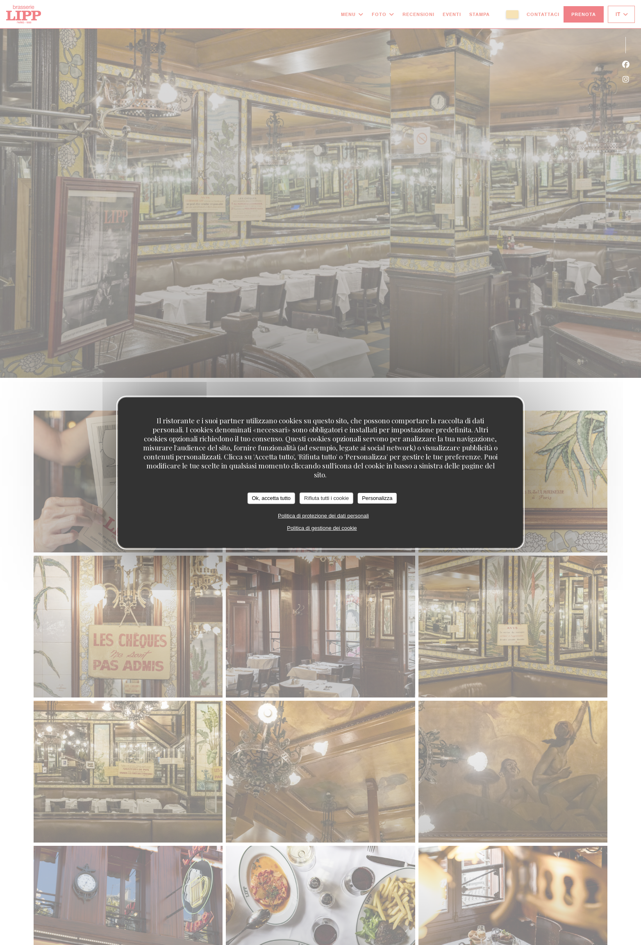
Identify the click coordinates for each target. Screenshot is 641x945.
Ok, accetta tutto (271, 498)
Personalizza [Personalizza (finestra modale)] (377, 498)
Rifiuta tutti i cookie (326, 498)
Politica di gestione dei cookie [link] (322, 528)
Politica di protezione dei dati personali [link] (323, 515)
